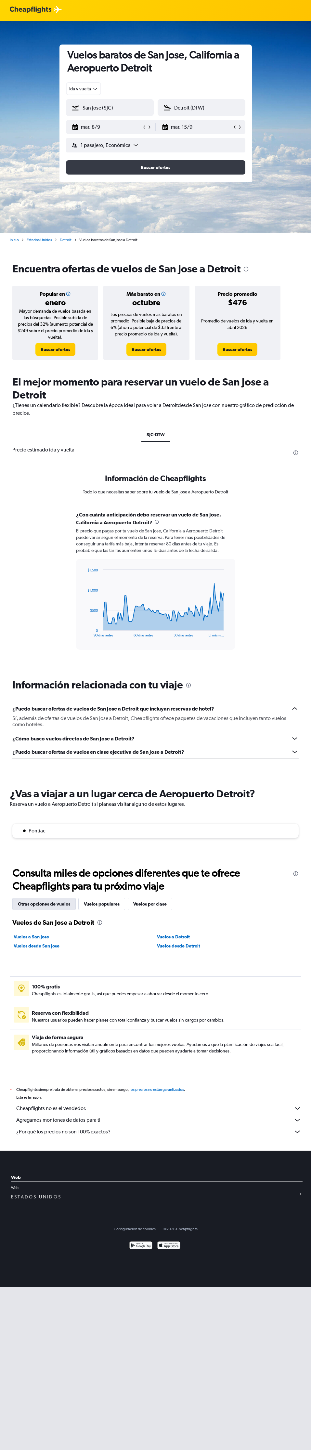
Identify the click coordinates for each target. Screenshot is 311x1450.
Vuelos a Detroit (173, 936)
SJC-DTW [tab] (156, 434)
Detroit (65, 240)
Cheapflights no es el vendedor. (158, 1108)
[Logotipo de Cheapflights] (30, 10)
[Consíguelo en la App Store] (169, 1246)
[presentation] (246, 269)
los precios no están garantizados (157, 1089)
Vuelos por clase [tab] (150, 904)
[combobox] (83, 88)
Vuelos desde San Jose (36, 945)
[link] (55, 349)
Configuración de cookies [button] (135, 1229)
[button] (107, 127)
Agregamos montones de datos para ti (158, 1120)
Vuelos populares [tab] (102, 904)
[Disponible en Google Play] (141, 1246)
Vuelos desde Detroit (178, 945)
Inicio (14, 240)
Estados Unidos (39, 240)
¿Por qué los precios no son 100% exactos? (158, 1132)
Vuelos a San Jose (31, 936)
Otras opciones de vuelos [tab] (44, 904)
